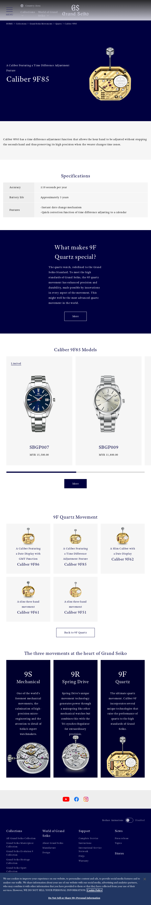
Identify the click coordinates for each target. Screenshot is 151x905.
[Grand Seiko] (75, 10)
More (75, 316)
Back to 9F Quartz (75, 632)
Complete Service (89, 838)
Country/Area (30, 5)
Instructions (85, 843)
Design (46, 852)
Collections (27, 13)
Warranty (84, 860)
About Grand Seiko (52, 843)
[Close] (144, 879)
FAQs (82, 856)
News (119, 831)
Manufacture (49, 847)
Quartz (58, 23)
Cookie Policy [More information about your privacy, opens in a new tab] (94, 890)
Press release (122, 838)
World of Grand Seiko (48, 13)
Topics (118, 843)
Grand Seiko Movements (41, 23)
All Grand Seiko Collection (21, 838)
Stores (119, 853)
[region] (75, 889)
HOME (9, 23)
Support (84, 831)
